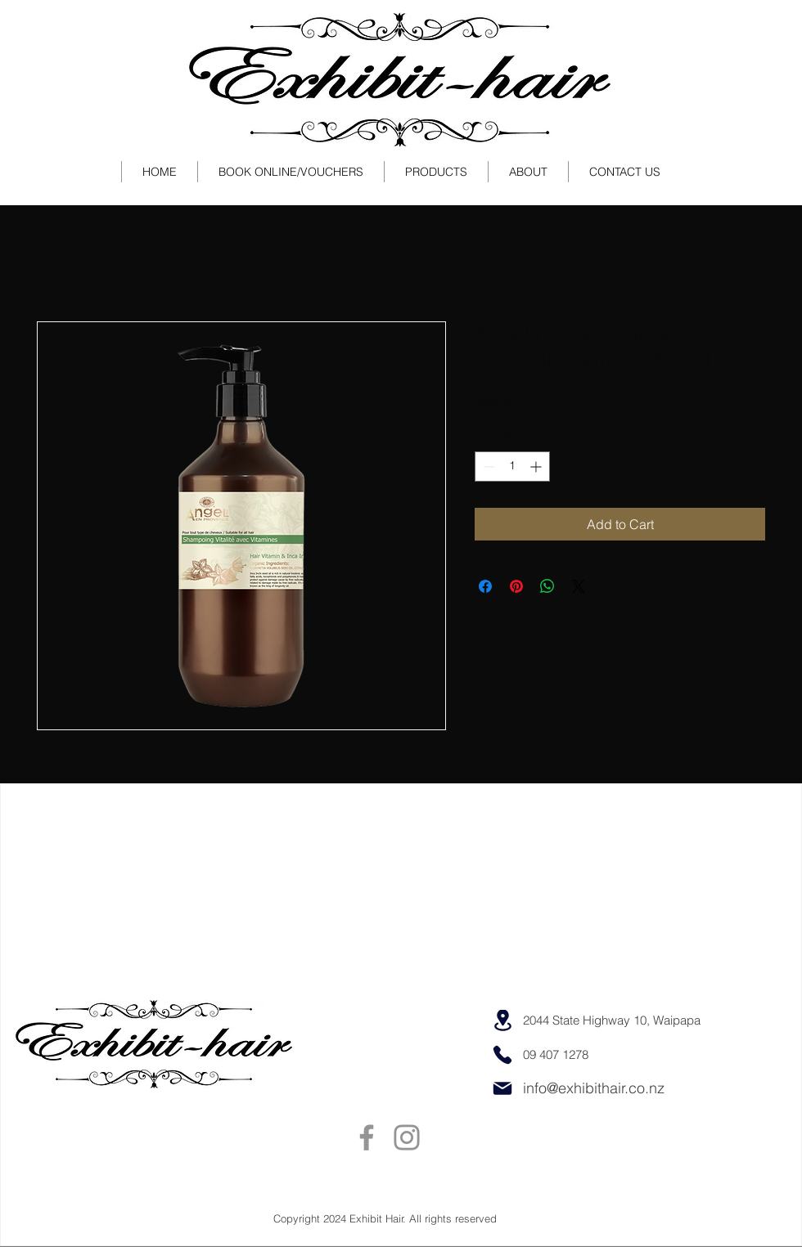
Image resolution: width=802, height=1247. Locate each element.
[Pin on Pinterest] (516, 586)
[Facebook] (366, 1137)
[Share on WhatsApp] (547, 586)
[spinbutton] (512, 466)
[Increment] (537, 466)
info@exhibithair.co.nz (594, 1088)
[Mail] (502, 1088)
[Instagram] (407, 1137)
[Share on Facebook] (485, 586)
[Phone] (502, 1054)
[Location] (502, 1020)
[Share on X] (578, 586)
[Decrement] (487, 466)
